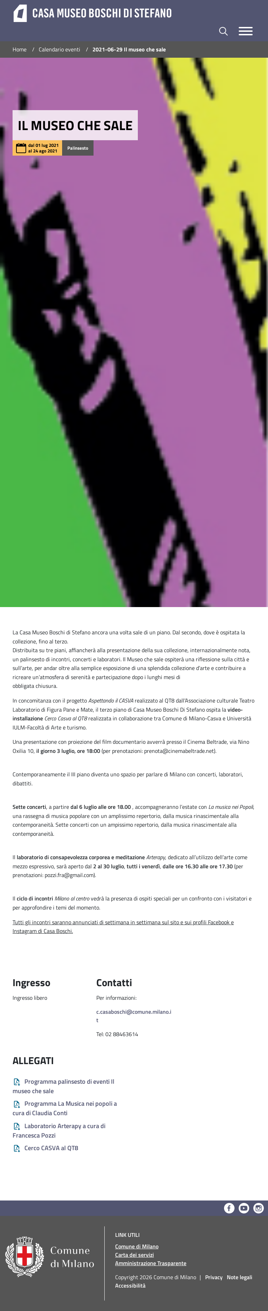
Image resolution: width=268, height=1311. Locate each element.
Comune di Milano (136, 1246)
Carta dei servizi (134, 1255)
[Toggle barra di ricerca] (223, 31)
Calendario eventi (59, 49)
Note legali (239, 1277)
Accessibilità (130, 1285)
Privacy (214, 1277)
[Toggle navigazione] (245, 31)
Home (20, 49)
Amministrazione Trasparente (150, 1263)
